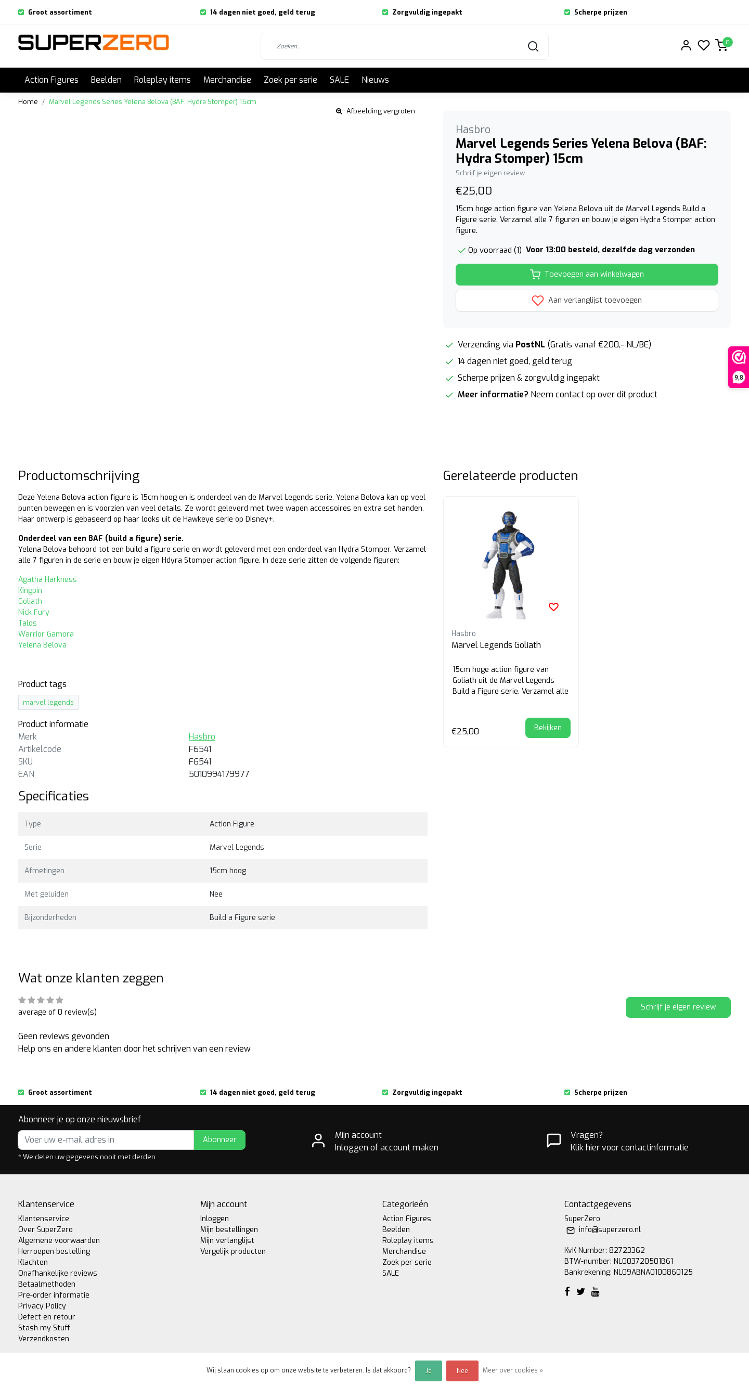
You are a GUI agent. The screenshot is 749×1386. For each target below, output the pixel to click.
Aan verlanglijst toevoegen (587, 300)
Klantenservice (43, 1219)
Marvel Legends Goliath (496, 645)
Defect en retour (46, 1317)
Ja (428, 1371)
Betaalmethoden (46, 1284)
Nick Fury (33, 612)
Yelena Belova (42, 645)
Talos (27, 623)
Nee (462, 1371)
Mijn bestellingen (229, 1230)
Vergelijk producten (233, 1252)
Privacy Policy (42, 1306)
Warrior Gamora (46, 634)
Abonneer (220, 1140)
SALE (339, 79)
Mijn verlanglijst (227, 1241)
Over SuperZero (45, 1230)
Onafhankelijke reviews (57, 1273)
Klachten (33, 1262)
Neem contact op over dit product (594, 394)
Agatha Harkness (47, 580)
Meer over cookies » (513, 1370)
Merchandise (227, 79)
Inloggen (214, 1219)
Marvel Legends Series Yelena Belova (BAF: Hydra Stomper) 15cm (152, 101)
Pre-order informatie (53, 1295)
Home (28, 101)
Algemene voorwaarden (59, 1241)
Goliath (30, 601)
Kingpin (30, 590)
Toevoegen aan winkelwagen (587, 274)
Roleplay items (162, 79)
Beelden (106, 79)
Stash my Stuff (44, 1328)
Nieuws (375, 79)
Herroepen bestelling (54, 1252)
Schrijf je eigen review (490, 173)
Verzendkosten (43, 1339)
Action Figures (51, 79)
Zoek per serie (290, 79)
